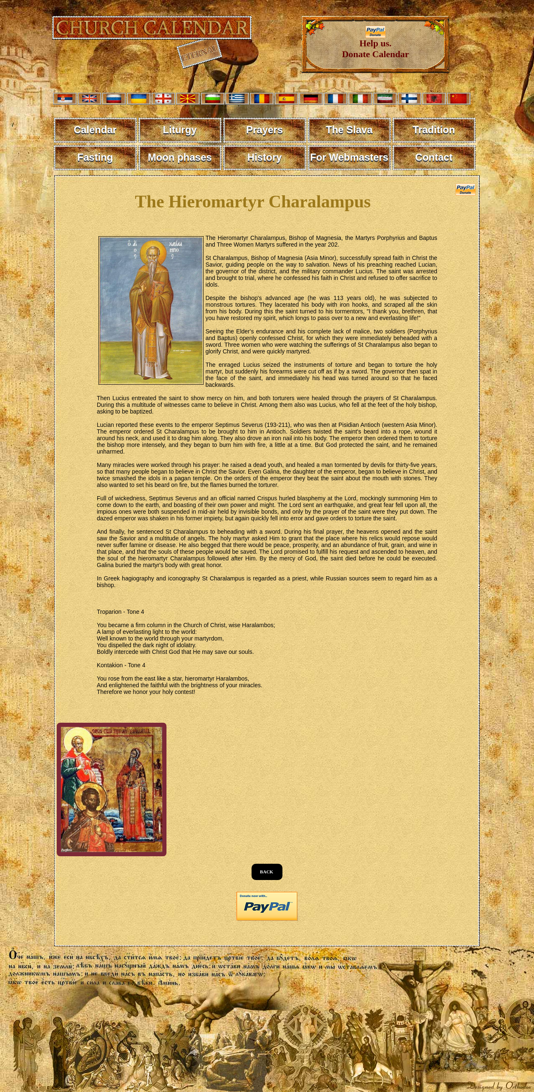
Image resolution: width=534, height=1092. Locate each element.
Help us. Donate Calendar (375, 44)
